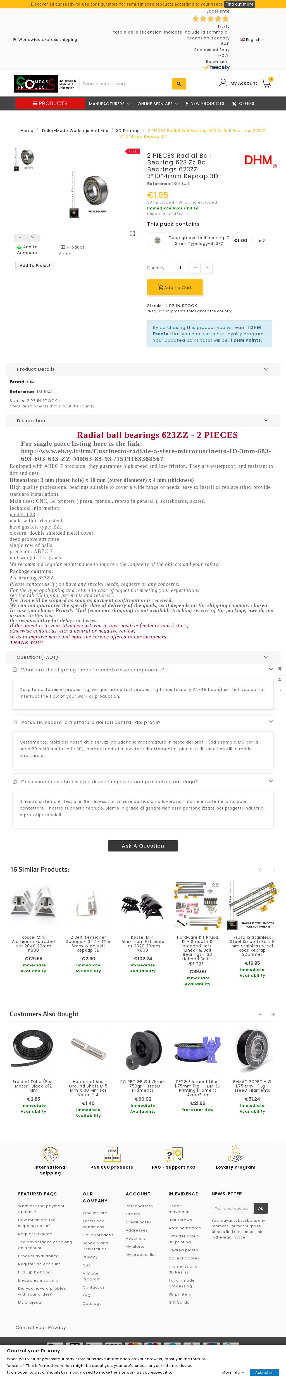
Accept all (264, 1372)
